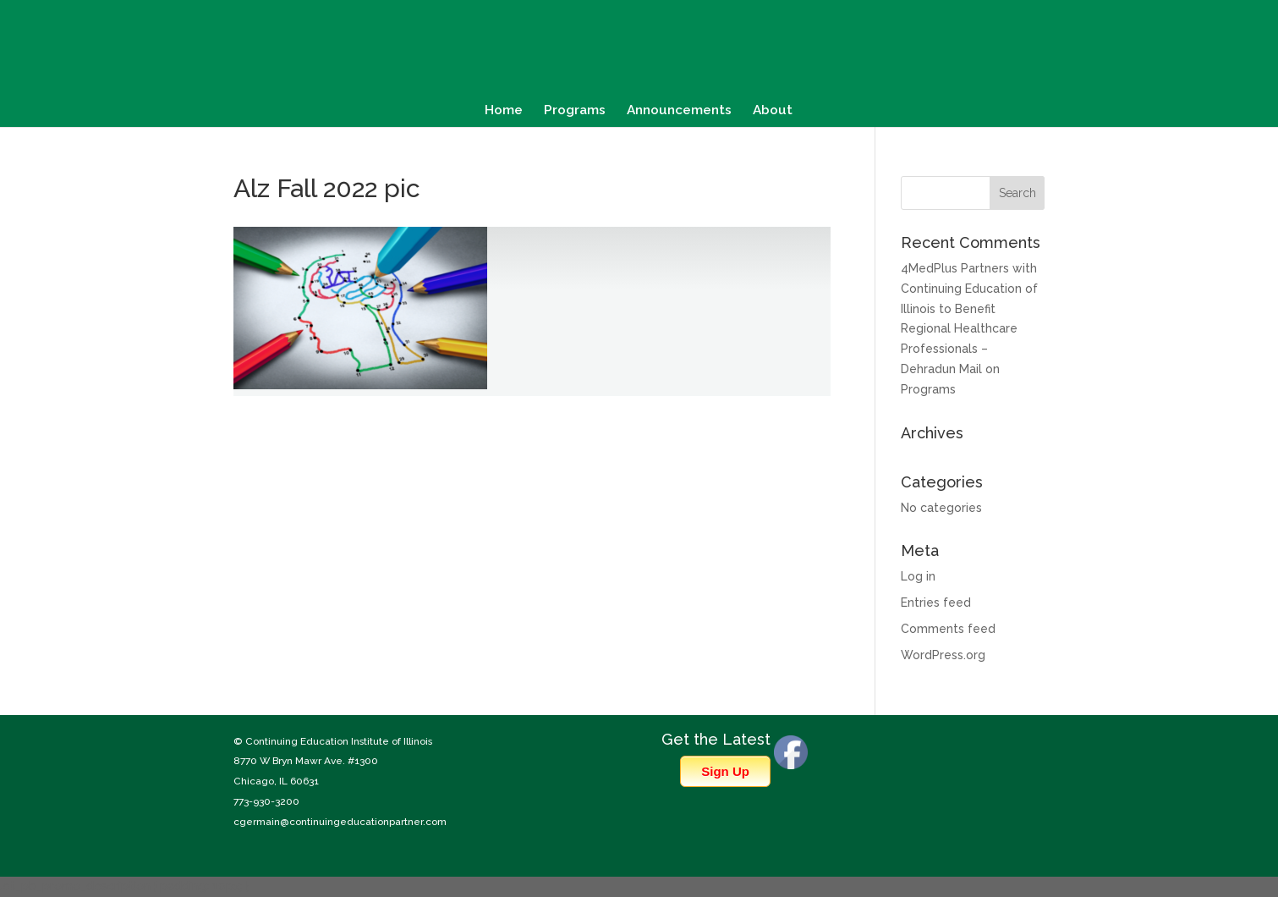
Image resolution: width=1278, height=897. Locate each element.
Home (504, 111)
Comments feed (948, 629)
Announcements (679, 111)
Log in (918, 576)
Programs (575, 111)
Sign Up (725, 771)
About (773, 111)
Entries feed (936, 602)
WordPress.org (943, 655)
